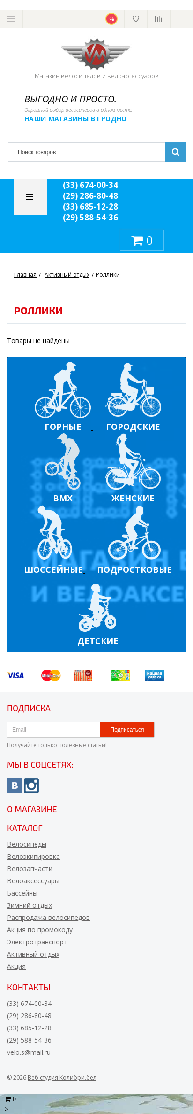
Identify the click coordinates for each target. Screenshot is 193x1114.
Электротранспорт (37, 941)
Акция (16, 966)
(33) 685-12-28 (90, 206)
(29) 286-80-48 (90, 195)
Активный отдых (33, 954)
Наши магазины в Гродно (75, 118)
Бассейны (22, 892)
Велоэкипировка (33, 856)
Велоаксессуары (33, 880)
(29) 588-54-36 (90, 217)
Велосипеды (26, 844)
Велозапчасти (29, 868)
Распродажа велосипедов (48, 917)
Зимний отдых (29, 905)
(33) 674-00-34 (90, 184)
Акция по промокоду (40, 929)
